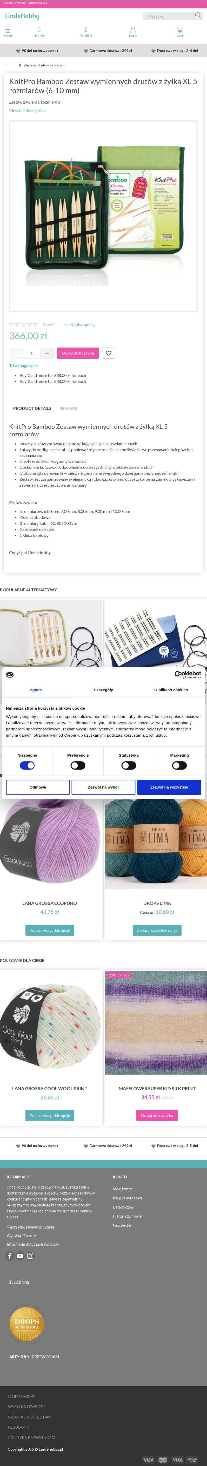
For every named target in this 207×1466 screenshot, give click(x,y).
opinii (48, 324)
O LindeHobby (21, 1396)
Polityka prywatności (31, 1437)
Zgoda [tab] (36, 690)
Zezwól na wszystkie (169, 787)
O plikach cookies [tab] (171, 690)
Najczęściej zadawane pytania (31, 1227)
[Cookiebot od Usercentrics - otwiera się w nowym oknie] (178, 675)
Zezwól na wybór (103, 787)
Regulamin (18, 1427)
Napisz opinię (82, 324)
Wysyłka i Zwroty (21, 1235)
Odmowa (38, 787)
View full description (27, 110)
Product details (32, 408)
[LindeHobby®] (22, 15)
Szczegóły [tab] (103, 690)
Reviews (68, 408)
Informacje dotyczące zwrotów (33, 1244)
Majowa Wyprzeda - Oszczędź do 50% (26, 2)
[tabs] (180, 33)
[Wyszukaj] (198, 16)
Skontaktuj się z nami (30, 1417)
